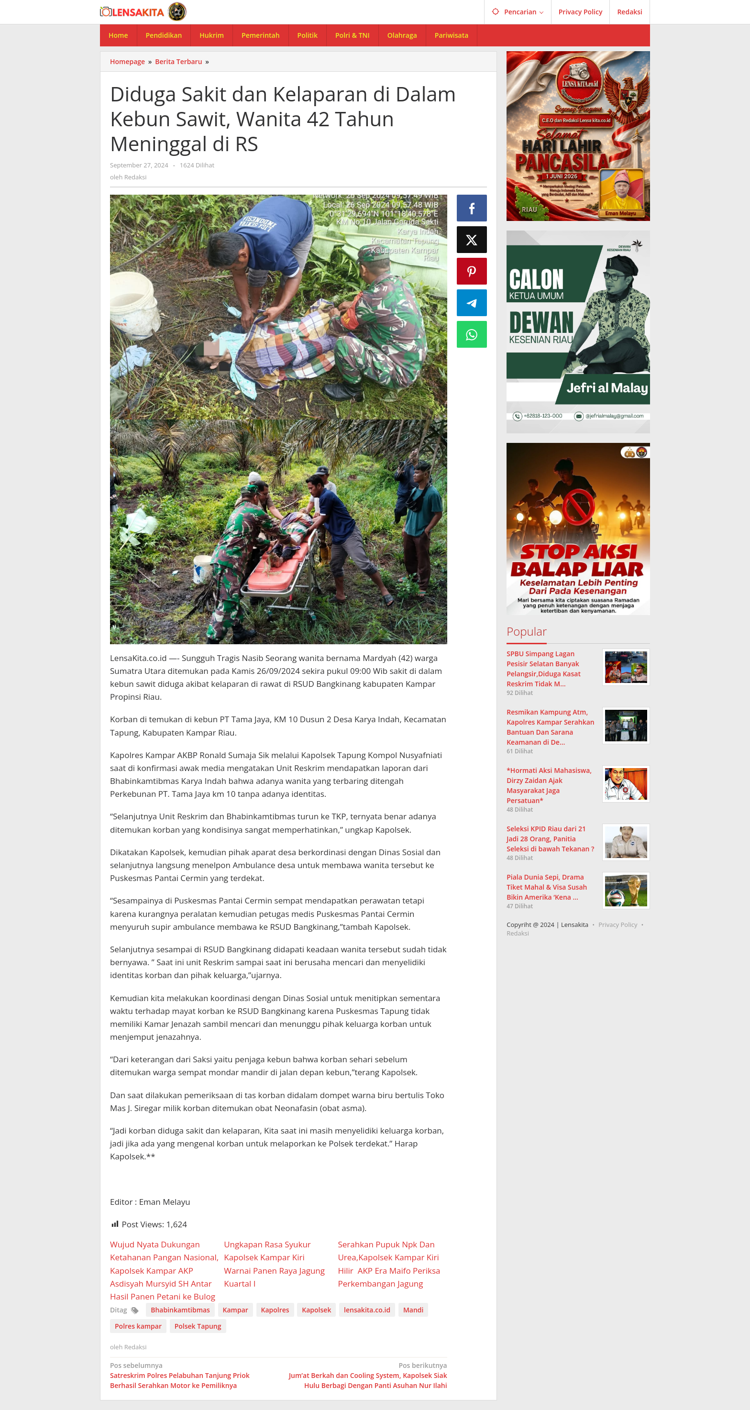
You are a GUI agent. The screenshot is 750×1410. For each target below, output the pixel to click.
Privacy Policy (617, 924)
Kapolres (275, 1309)
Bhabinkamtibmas (180, 1309)
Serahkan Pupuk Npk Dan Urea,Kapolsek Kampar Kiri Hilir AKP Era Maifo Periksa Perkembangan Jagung (389, 1264)
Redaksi (518, 933)
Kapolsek (316, 1309)
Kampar (235, 1309)
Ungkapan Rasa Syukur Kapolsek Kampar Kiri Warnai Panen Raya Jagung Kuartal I (274, 1264)
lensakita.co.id (367, 1309)
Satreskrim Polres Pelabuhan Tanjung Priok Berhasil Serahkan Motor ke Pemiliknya (191, 1375)
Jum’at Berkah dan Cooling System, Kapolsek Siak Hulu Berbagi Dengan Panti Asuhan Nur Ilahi (366, 1375)
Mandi (413, 1309)
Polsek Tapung (198, 1326)
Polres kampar (138, 1326)
